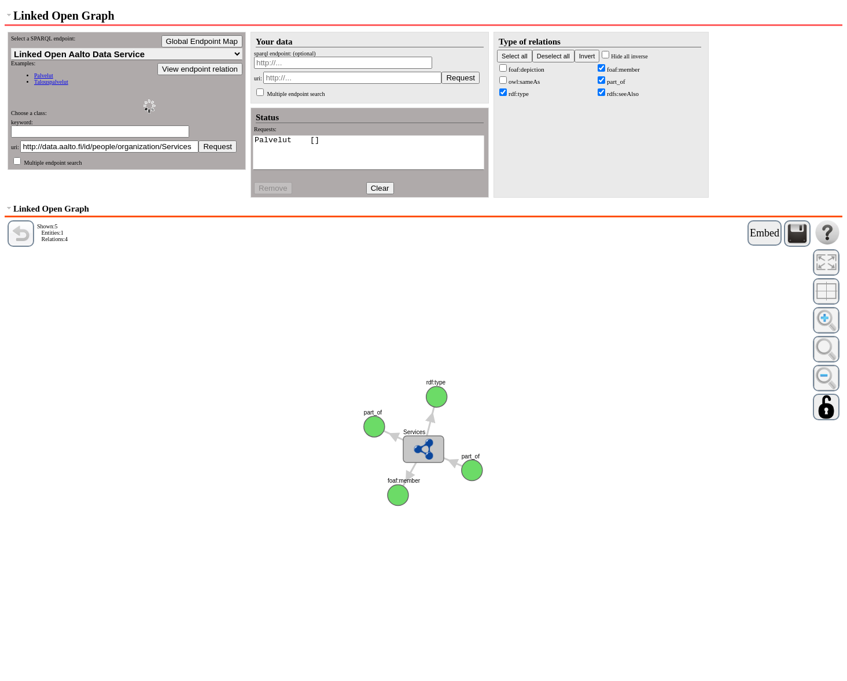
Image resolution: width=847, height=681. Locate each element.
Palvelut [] (368, 141)
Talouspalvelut (51, 82)
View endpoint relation (200, 69)
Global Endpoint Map (202, 41)
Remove (273, 188)
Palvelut (43, 75)
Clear (380, 188)
